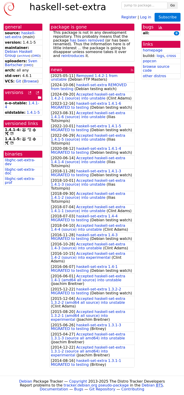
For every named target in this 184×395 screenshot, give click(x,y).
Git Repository (102, 389)
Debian (25, 381)
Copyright (78, 381)
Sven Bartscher (21, 63)
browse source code (156, 68)
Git (18, 81)
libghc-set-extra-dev (20, 162)
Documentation (54, 389)
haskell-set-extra (20, 35)
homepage (152, 50)
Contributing (132, 389)
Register (129, 17)
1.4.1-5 (33, 112)
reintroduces (72, 56)
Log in (145, 17)
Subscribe (167, 17)
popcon (149, 61)
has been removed (87, 40)
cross (171, 56)
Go (172, 5)
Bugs (78, 389)
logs (160, 56)
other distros (154, 76)
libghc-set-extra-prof (20, 180)
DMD (36, 55)
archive (23, 55)
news (56, 69)
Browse (30, 81)
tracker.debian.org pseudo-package (96, 385)
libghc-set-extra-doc (20, 171)
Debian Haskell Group (18, 53)
